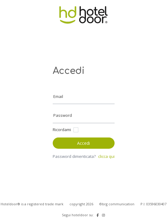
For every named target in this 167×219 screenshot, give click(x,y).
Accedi (83, 143)
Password (62, 115)
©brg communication (116, 204)
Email (58, 96)
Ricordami (62, 129)
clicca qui (106, 156)
